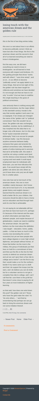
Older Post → (29, 319)
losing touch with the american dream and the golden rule (17, 27)
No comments (21, 313)
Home (19, 319)
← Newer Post (8, 319)
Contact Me (6, 395)
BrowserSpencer (19, 388)
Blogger (5, 390)
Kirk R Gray (12, 313)
